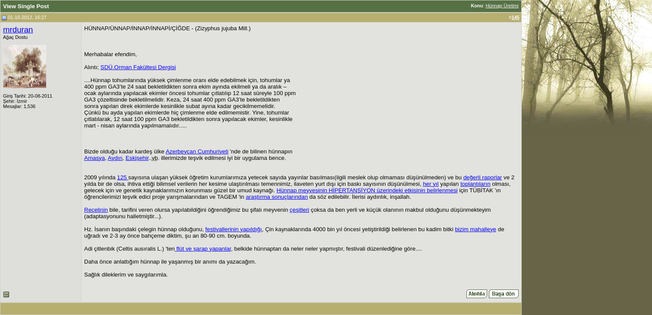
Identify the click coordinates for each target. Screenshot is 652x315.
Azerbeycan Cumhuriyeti (197, 151)
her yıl (430, 184)
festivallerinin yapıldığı (233, 229)
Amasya (94, 158)
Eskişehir (137, 158)
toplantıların (475, 184)
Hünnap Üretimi (501, 5)
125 (122, 177)
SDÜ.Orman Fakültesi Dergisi (138, 67)
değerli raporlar (482, 177)
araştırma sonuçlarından (277, 197)
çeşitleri (299, 210)
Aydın (115, 158)
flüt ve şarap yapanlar (203, 248)
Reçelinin (96, 210)
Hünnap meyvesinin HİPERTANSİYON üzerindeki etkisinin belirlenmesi (367, 190)
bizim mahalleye (475, 229)
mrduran (18, 29)
